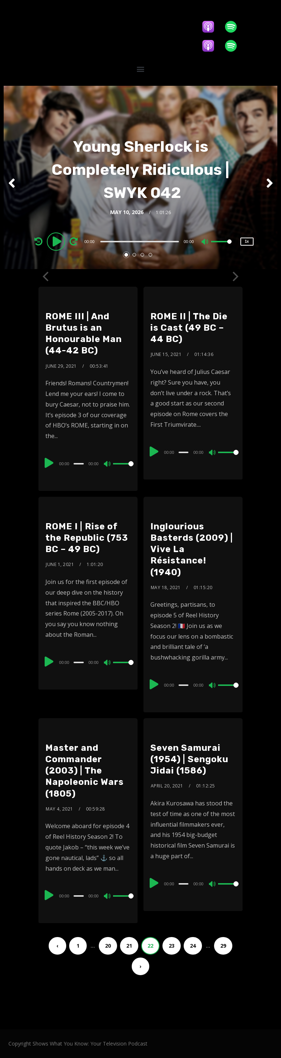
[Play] (57, 245)
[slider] (139, 245)
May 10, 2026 (126, 215)
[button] (140, 69)
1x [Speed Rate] (247, 245)
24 (193, 945)
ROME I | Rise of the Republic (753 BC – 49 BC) (86, 537)
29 (223, 945)
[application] (140, 245)
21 (129, 945)
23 (172, 945)
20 (108, 945)
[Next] (234, 276)
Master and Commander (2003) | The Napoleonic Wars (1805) (84, 771)
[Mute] (205, 246)
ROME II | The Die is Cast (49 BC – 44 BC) (189, 327)
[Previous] (46, 276)
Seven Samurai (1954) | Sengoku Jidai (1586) (189, 759)
